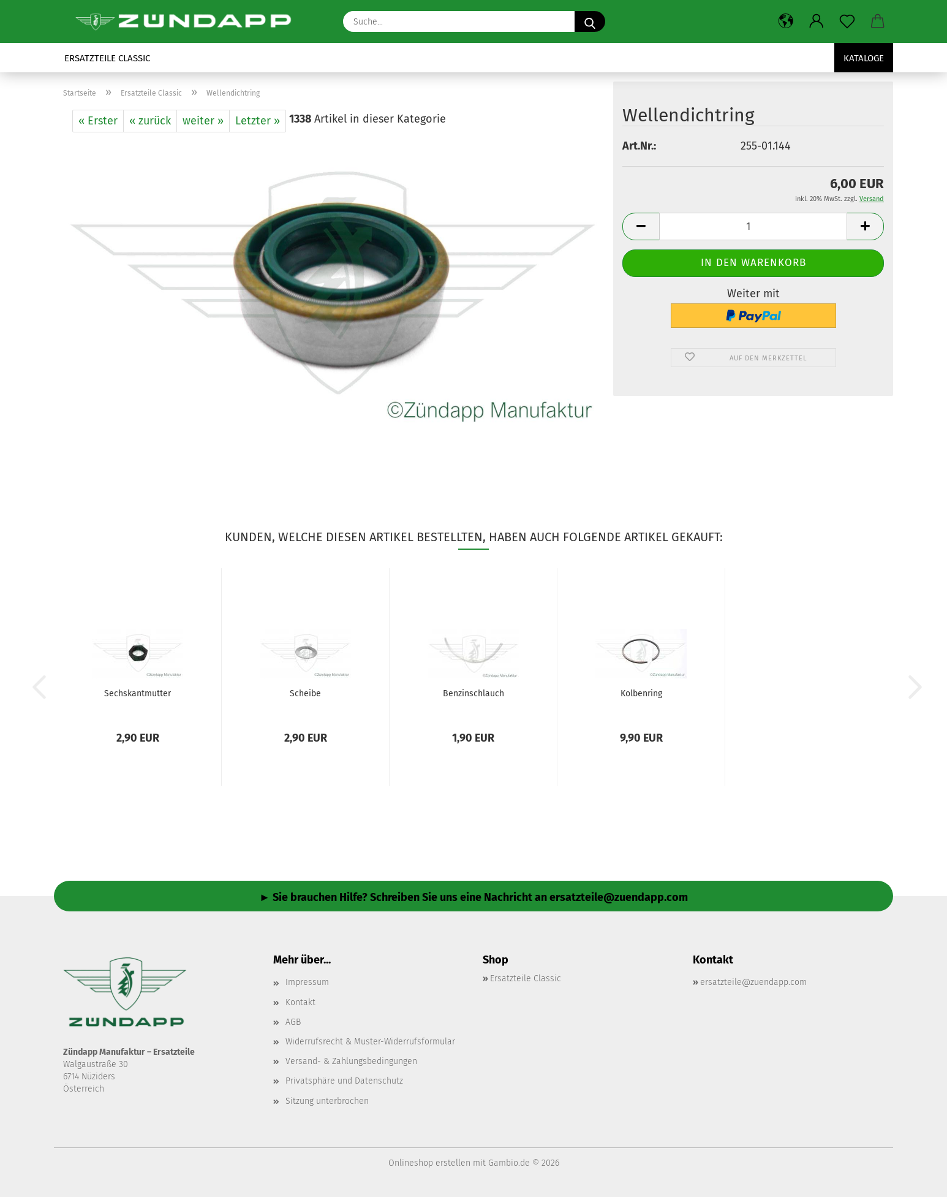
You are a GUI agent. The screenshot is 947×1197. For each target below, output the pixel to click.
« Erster (98, 120)
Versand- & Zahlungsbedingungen (351, 1061)
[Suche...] (590, 21)
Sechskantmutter (137, 693)
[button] (786, 21)
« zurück (150, 120)
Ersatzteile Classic (107, 58)
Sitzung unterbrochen (327, 1101)
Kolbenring (641, 693)
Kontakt (300, 1002)
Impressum (307, 982)
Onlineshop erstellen (429, 1163)
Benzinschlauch (473, 693)
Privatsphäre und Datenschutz (344, 1081)
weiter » (203, 120)
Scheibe (305, 693)
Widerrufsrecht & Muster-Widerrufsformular (370, 1041)
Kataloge (863, 58)
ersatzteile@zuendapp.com (753, 982)
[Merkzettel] (847, 21)
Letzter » (257, 120)
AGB (293, 1022)
